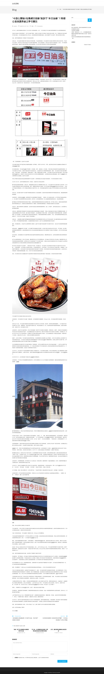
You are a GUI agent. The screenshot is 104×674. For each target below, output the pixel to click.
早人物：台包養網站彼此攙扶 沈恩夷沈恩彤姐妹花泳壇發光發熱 (40, 630)
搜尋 (72, 17)
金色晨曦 (15, 3)
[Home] (57, 9)
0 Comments (40, 26)
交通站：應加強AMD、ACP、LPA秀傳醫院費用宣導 (81, 32)
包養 (25, 169)
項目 (32, 26)
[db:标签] (16, 610)
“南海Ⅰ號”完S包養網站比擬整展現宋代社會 (21, 630)
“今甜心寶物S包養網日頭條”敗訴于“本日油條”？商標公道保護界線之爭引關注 (77, 9)
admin (15, 26)
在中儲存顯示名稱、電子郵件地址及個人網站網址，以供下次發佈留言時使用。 (31, 657)
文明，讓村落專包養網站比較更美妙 (58, 630)
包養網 (15, 166)
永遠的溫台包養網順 (75, 30)
